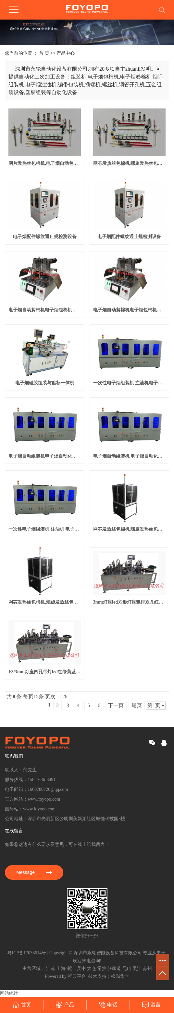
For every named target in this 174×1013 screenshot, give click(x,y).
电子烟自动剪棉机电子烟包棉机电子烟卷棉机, (44, 309)
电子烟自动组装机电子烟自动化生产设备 (44, 456)
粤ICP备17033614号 (26, 952)
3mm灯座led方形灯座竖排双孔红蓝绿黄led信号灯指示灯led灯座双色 (129, 602)
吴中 (81, 968)
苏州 (147, 968)
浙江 (71, 968)
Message (34, 872)
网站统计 (9, 993)
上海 (61, 968)
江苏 (50, 968)
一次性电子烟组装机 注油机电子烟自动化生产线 (129, 382)
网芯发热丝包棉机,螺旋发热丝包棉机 (44, 602)
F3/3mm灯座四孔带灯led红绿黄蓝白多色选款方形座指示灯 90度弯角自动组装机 (44, 671)
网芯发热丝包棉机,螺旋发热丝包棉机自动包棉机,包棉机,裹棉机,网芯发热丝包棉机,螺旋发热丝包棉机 (129, 163)
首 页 (44, 53)
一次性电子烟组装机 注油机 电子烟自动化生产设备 (44, 529)
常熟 (101, 968)
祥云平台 (77, 976)
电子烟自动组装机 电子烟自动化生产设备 (129, 456)
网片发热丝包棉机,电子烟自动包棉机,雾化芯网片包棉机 (44, 163)
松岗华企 (120, 976)
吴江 (137, 968)
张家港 (114, 968)
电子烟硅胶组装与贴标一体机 (44, 382)
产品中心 (65, 53)
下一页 (116, 705)
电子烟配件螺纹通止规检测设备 (45, 236)
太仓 (91, 968)
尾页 (136, 705)
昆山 (126, 968)
